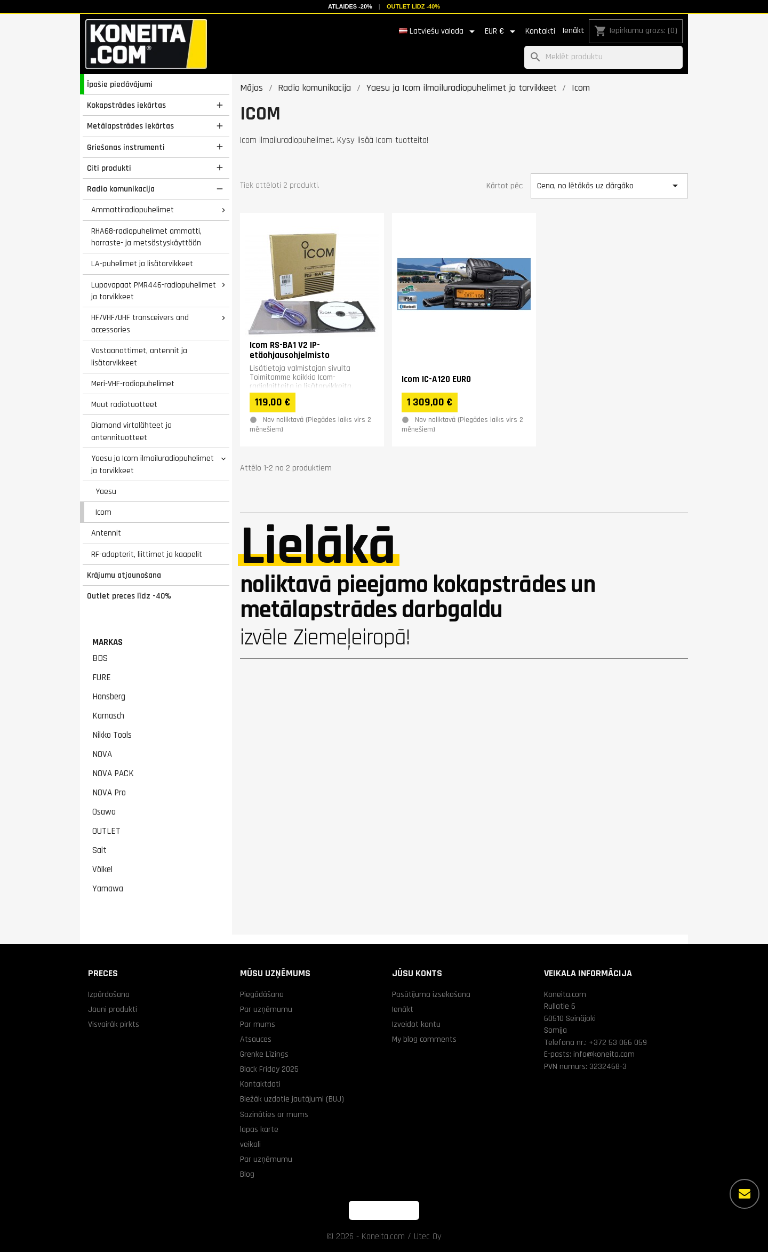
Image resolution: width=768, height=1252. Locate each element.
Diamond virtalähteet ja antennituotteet (131, 431)
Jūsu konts (417, 973)
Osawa (104, 812)
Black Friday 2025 (269, 1069)
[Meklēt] (603, 57)
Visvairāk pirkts (113, 1024)
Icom (103, 512)
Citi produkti (109, 168)
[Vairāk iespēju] (744, 1194)
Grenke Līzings (264, 1054)
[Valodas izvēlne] (438, 31)
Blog (247, 1174)
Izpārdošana (109, 994)
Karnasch (108, 716)
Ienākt (573, 30)
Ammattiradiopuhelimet (132, 209)
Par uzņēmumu (266, 1009)
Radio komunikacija (121, 189)
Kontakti (540, 31)
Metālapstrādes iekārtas (130, 126)
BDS (100, 658)
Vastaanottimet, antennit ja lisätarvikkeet (139, 356)
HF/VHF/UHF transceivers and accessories (140, 323)
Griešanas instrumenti (126, 147)
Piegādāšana (262, 994)
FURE (101, 677)
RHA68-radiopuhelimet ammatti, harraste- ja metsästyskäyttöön (146, 237)
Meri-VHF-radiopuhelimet (132, 383)
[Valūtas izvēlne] (502, 31)
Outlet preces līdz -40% (129, 596)
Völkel (102, 869)
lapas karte (259, 1129)
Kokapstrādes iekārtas (126, 105)
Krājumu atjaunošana (124, 575)
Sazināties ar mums (274, 1114)
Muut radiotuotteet (124, 404)
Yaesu (105, 491)
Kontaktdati (260, 1084)
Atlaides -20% (350, 6)
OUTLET (106, 831)
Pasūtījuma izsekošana (431, 994)
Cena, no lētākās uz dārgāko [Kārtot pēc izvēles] (609, 185)
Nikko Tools (112, 735)
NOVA (102, 754)
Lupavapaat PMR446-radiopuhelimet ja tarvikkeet (153, 291)
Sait (99, 850)
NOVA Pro (109, 793)
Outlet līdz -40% (413, 6)
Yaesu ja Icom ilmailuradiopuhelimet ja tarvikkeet (152, 464)
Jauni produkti (112, 1009)
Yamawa (107, 889)
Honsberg (108, 697)
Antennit (106, 533)
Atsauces (255, 1039)
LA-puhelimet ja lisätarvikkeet (142, 263)
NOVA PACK (113, 773)
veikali (250, 1144)
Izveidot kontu (416, 1024)
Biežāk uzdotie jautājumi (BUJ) (292, 1099)
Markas (107, 642)
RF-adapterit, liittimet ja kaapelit (146, 554)
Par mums (257, 1024)
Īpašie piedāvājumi (120, 84)
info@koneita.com (604, 1054)
